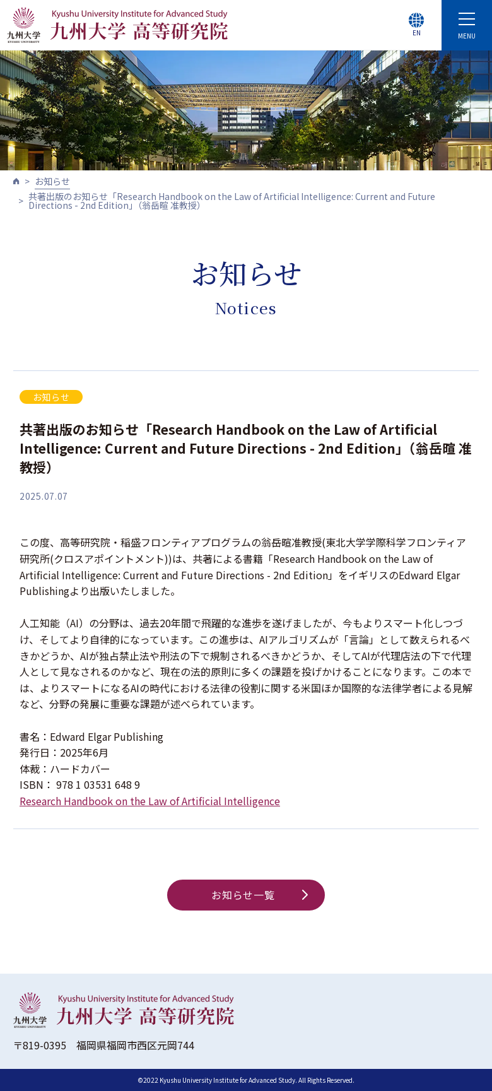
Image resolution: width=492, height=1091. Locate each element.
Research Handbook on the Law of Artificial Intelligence (150, 800)
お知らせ (52, 181)
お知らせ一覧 (259, 894)
